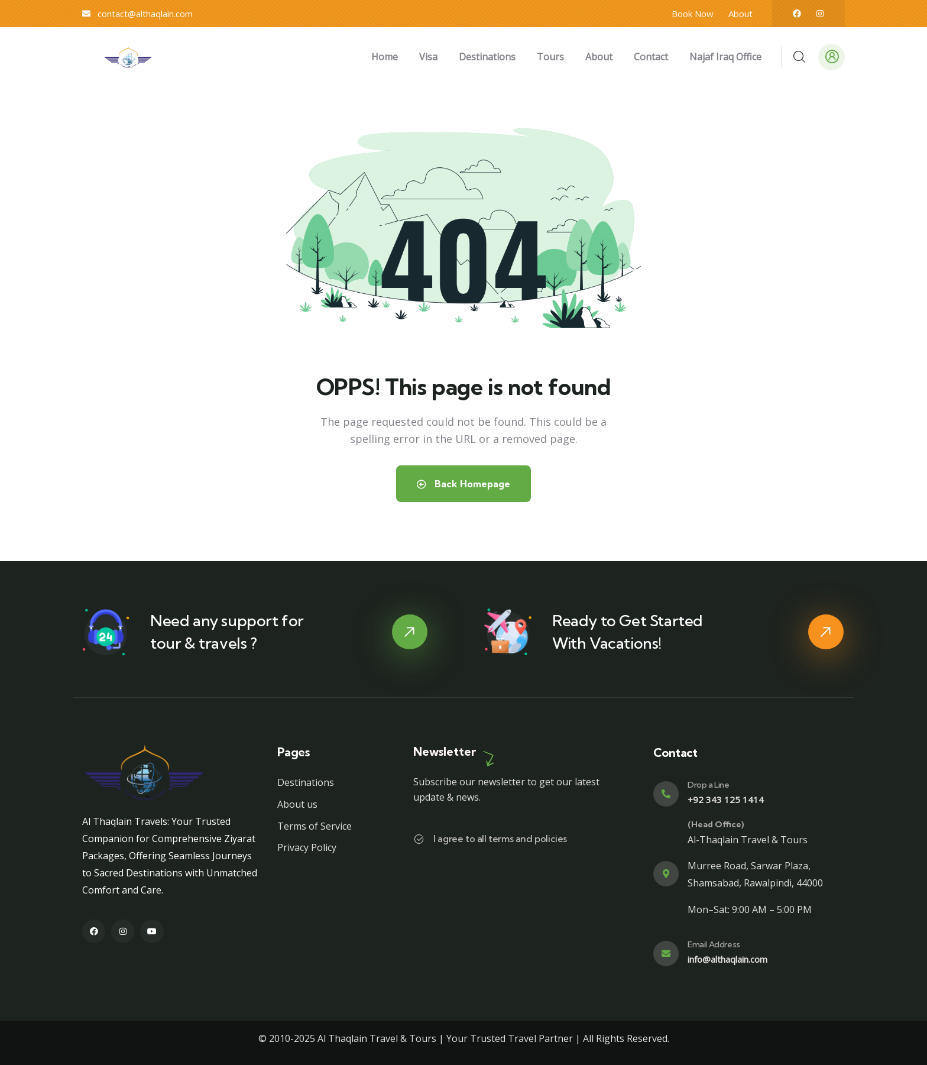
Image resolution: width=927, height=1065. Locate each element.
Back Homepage (463, 484)
